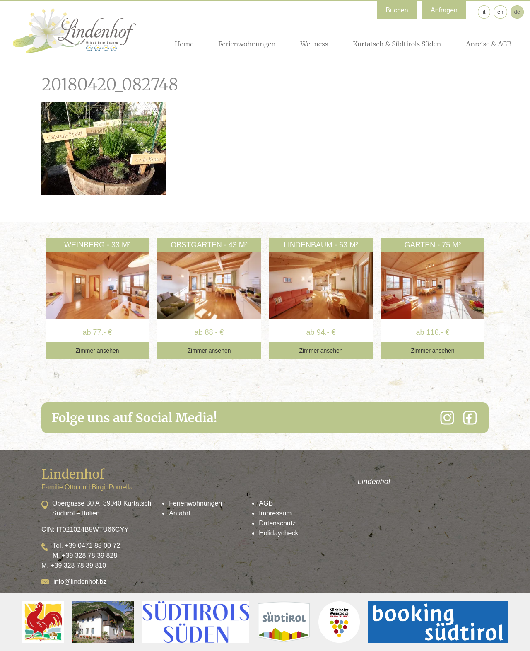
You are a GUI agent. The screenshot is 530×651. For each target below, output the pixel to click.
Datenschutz (277, 523)
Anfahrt (179, 513)
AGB (266, 503)
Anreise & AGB (488, 44)
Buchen (396, 10)
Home (184, 44)
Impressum (275, 513)
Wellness (314, 44)
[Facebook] (470, 417)
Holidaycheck (278, 533)
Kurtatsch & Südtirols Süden (397, 44)
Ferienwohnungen (246, 44)
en (500, 12)
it (484, 12)
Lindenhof (374, 481)
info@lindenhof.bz (79, 581)
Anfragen (444, 10)
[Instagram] (447, 417)
